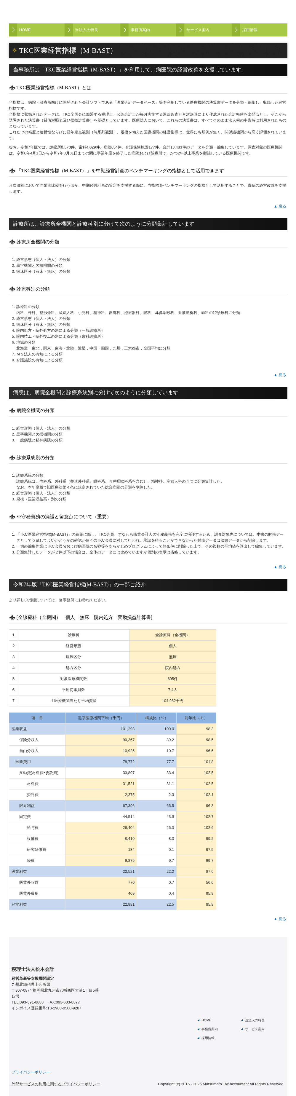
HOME (25, 30)
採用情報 (249, 30)
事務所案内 (140, 30)
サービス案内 (197, 30)
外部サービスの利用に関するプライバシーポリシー (56, 1084)
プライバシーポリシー (31, 1072)
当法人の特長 (86, 30)
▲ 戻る (279, 206)
